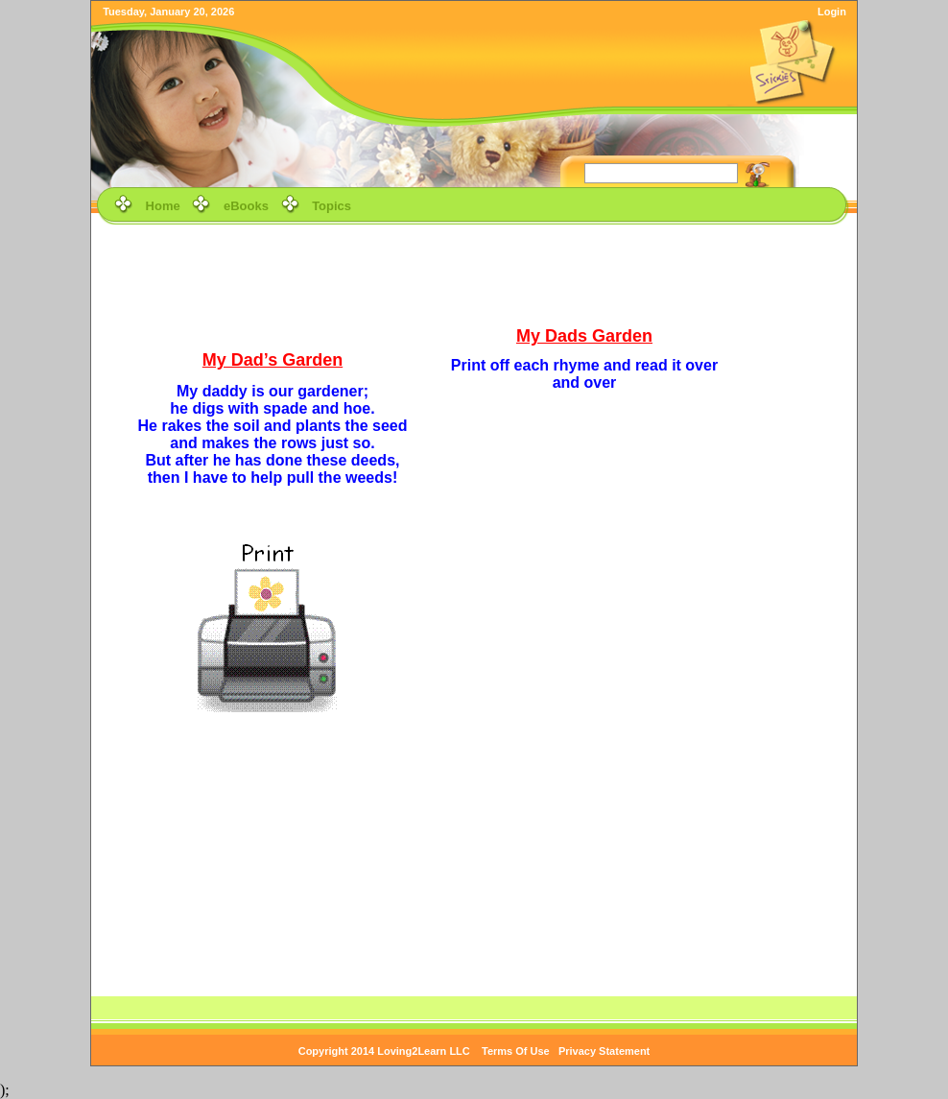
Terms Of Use (516, 1051)
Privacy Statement (604, 1051)
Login (832, 11)
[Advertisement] (474, 272)
